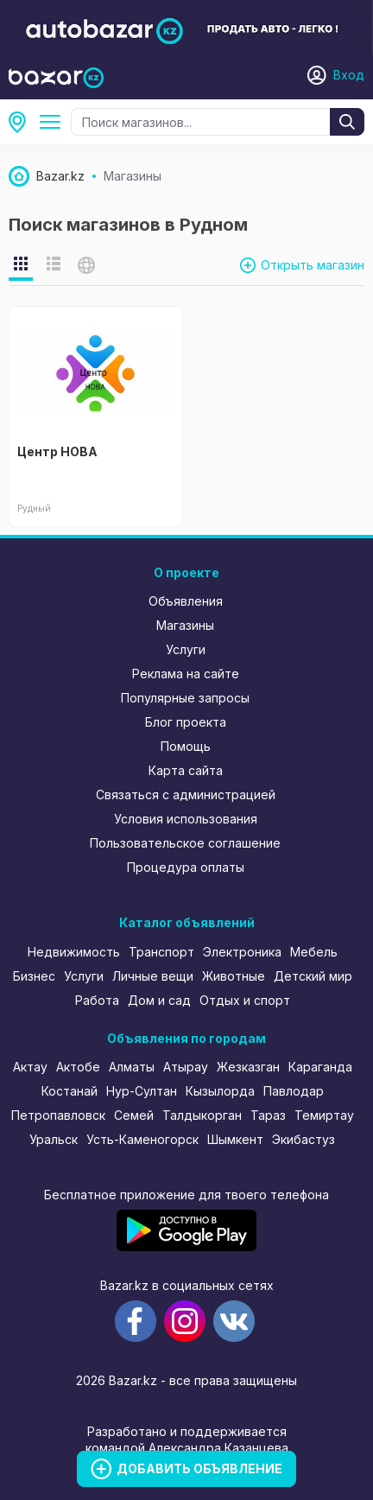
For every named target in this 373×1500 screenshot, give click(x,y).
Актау (30, 1066)
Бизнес (34, 976)
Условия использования (185, 818)
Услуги (185, 649)
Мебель (314, 951)
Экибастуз (303, 1139)
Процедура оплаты (185, 867)
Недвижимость (74, 951)
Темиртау (324, 1115)
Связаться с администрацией (185, 794)
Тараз (268, 1115)
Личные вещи (152, 976)
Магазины (185, 625)
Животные (233, 976)
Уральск (53, 1139)
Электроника (242, 951)
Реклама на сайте (185, 673)
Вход (348, 74)
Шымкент (235, 1139)
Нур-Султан (141, 1091)
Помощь (186, 746)
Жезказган (248, 1066)
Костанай (69, 1091)
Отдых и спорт (244, 1000)
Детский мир (313, 976)
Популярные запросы (185, 697)
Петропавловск (58, 1115)
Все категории (53, 122)
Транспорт (161, 951)
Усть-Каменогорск (142, 1139)
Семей (134, 1115)
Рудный (22, 122)
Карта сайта (186, 770)
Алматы (132, 1066)
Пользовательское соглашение (185, 843)
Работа (97, 1000)
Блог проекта (185, 722)
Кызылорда (220, 1091)
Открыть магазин (312, 264)
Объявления (186, 601)
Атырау (185, 1066)
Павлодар (293, 1091)
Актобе (78, 1066)
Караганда (320, 1066)
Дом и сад (159, 1000)
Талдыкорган (202, 1115)
